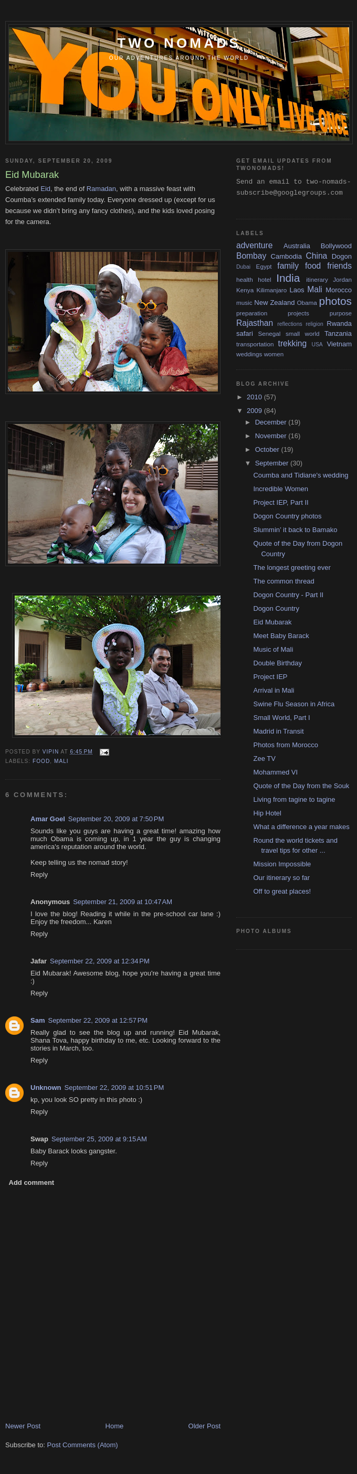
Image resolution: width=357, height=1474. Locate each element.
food (41, 761)
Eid (45, 189)
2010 (255, 397)
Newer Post (22, 1426)
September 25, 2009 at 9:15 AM (99, 1139)
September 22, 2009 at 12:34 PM (100, 961)
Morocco (339, 290)
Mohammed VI (275, 772)
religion (314, 324)
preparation (251, 313)
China (317, 255)
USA (316, 344)
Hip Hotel (267, 813)
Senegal (269, 333)
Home (115, 1426)
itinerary (317, 279)
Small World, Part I (281, 718)
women (274, 354)
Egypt (264, 266)
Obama (307, 302)
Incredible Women (280, 489)
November (272, 436)
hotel (264, 279)
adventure (254, 245)
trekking (292, 343)
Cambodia (286, 256)
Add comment (32, 1182)
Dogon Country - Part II (288, 595)
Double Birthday (277, 663)
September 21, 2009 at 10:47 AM (122, 902)
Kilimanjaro (271, 290)
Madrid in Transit (278, 731)
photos (335, 301)
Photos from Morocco (285, 745)
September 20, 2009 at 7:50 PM (116, 819)
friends (339, 265)
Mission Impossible (282, 864)
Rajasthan (254, 323)
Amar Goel (47, 819)
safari (244, 333)
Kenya (245, 290)
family (288, 265)
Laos (296, 290)
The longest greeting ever (291, 567)
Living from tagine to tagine (294, 799)
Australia (297, 246)
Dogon (342, 256)
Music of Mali (273, 649)
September (272, 463)
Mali (61, 761)
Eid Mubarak (272, 622)
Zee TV (264, 758)
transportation (255, 344)
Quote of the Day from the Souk (301, 786)
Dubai (243, 267)
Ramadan (101, 189)
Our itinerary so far (281, 878)
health (244, 279)
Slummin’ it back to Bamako (295, 530)
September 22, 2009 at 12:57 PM (98, 1020)
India (288, 278)
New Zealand (274, 302)
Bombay (251, 255)
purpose (341, 313)
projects (298, 313)
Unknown (45, 1087)
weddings (249, 354)
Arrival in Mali (273, 690)
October (268, 449)
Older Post (204, 1426)
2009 (255, 411)
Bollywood (336, 246)
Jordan (342, 279)
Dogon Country (276, 608)
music (244, 302)
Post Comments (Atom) (82, 1445)
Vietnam (339, 344)
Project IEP (270, 677)
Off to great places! (282, 891)
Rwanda (339, 323)
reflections (289, 324)
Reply (39, 874)
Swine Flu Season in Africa (293, 704)
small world (303, 333)
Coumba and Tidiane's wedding (300, 475)
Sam (37, 1020)
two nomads (178, 43)
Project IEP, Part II (280, 502)
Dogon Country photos (287, 516)
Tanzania (338, 333)
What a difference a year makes (301, 827)
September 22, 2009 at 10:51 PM (114, 1087)
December (272, 422)
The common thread (283, 581)
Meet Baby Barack (281, 636)
